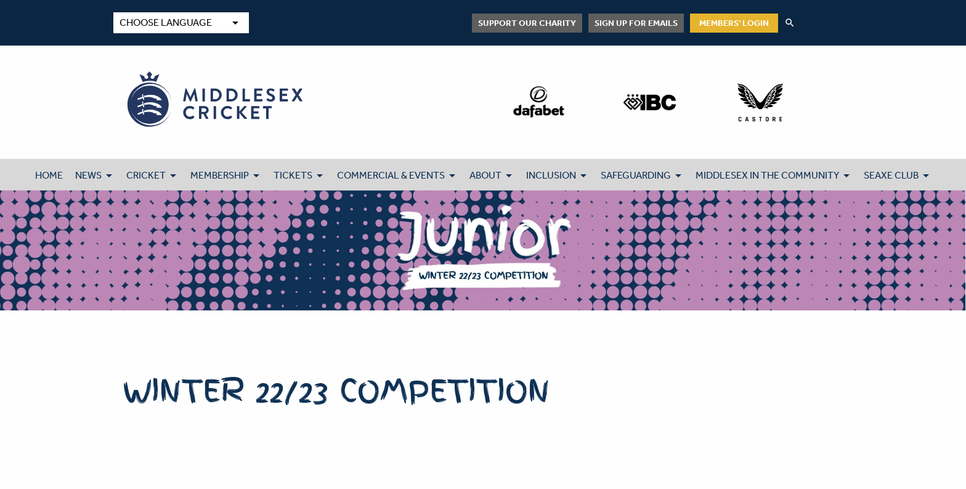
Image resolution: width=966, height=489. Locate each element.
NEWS (88, 175)
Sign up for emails (636, 23)
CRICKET (146, 175)
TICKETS (293, 175)
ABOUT (485, 175)
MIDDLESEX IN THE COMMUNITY (767, 175)
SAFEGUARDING (636, 175)
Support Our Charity (527, 23)
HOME (49, 175)
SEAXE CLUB (891, 175)
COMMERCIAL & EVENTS (391, 175)
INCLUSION (551, 175)
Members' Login (734, 23)
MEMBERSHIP (219, 175)
